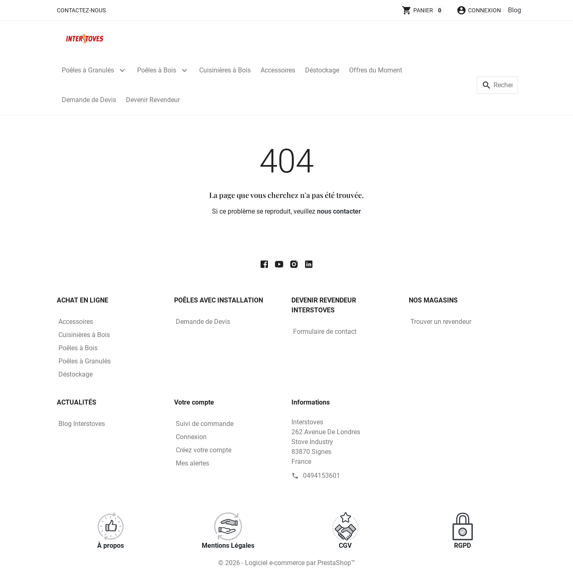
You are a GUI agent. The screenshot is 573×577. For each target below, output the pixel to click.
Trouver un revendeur (440, 322)
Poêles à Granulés (88, 70)
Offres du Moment (375, 70)
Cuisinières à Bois (225, 70)
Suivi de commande (204, 424)
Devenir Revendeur (153, 100)
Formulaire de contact (324, 331)
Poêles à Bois (156, 70)
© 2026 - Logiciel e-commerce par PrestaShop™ (286, 563)
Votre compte (194, 402)
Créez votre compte (203, 450)
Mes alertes (192, 463)
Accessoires (278, 70)
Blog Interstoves (81, 424)
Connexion (191, 437)
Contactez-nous (81, 10)
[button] (478, 10)
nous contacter (339, 211)
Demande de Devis (89, 100)
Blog (514, 10)
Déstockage (322, 70)
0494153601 (321, 475)
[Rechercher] (497, 85)
